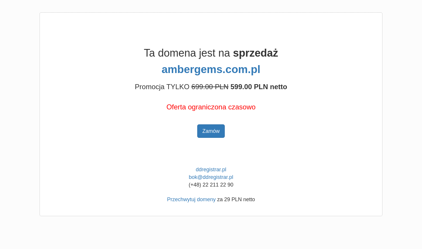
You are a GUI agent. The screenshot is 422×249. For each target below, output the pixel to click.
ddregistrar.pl (211, 169)
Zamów (210, 131)
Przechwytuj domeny (191, 199)
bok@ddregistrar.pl (211, 177)
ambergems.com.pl (210, 69)
